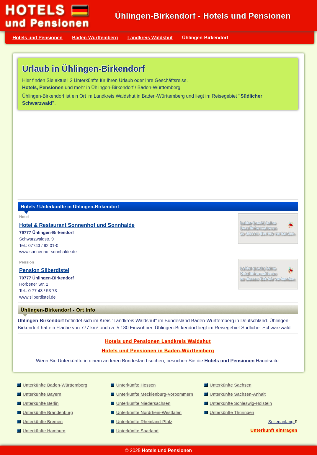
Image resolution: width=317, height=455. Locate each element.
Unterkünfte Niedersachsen (143, 403)
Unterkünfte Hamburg (44, 430)
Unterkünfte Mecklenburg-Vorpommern (154, 394)
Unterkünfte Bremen (43, 421)
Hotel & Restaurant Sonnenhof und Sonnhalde (77, 225)
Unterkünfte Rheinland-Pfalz (144, 421)
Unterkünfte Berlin (41, 403)
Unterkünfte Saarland (137, 430)
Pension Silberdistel (44, 270)
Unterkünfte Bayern (42, 394)
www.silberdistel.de (37, 297)
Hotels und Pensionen (37, 37)
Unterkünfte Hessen (136, 385)
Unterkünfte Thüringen (232, 412)
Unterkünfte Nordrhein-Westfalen (149, 412)
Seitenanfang (283, 421)
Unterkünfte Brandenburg (48, 412)
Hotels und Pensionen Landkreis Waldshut (158, 341)
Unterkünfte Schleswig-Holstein (241, 403)
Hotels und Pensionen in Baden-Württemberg (158, 350)
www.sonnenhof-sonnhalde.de (48, 251)
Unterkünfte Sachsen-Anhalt (238, 394)
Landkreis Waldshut (150, 37)
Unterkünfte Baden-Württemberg (55, 385)
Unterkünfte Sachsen (230, 385)
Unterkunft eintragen (273, 430)
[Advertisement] (158, 155)
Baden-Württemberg (95, 37)
